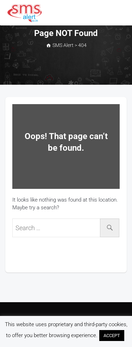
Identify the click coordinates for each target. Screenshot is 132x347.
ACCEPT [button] (111, 335)
